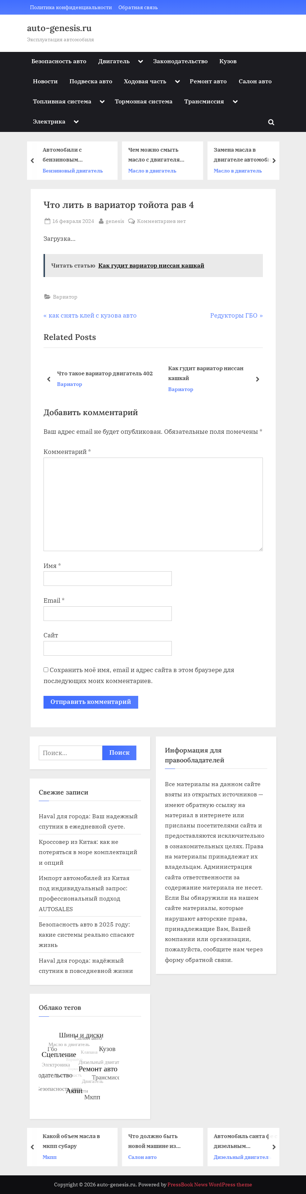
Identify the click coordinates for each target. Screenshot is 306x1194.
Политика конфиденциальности (71, 7)
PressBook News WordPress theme (209, 1184)
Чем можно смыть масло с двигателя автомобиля (155, 155)
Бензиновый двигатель (74, 170)
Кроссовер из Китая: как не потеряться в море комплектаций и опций (88, 852)
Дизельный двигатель (244, 1156)
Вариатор (65, 296)
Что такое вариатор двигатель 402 (104, 373)
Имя (52, 566)
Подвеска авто (90, 81)
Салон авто (255, 81)
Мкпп (51, 1156)
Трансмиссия (204, 101)
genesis (115, 220)
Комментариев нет (161, 220)
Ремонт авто (208, 81)
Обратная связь (138, 7)
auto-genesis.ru (59, 28)
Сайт (51, 635)
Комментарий (67, 452)
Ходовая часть (145, 81)
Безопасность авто (58, 61)
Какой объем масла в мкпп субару (73, 1140)
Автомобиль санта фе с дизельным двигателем (247, 1141)
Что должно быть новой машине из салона (154, 1141)
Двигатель (114, 61)
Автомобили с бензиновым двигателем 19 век (70, 155)
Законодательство (180, 61)
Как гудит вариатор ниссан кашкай (205, 373)
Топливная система (62, 101)
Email (54, 600)
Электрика (49, 121)
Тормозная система (144, 101)
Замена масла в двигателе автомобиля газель (247, 155)
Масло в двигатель (154, 170)
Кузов (228, 61)
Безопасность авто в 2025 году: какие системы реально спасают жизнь (86, 934)
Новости (45, 81)
